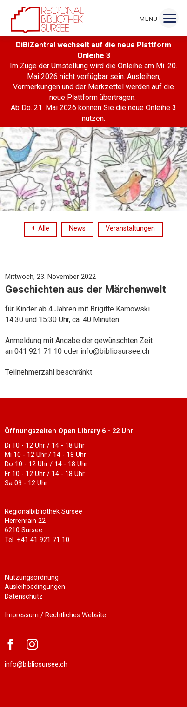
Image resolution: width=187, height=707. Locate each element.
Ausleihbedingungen (35, 587)
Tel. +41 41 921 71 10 (37, 540)
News (77, 228)
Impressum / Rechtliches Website (55, 615)
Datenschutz (24, 597)
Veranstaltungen (130, 228)
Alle (43, 229)
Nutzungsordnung (32, 577)
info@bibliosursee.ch (36, 664)
